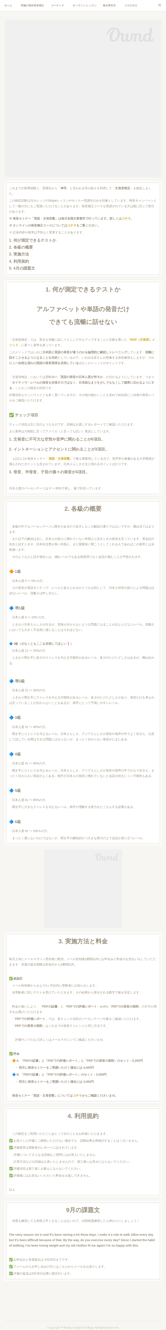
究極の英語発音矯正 (32, 5)
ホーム (8, 5)
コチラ (126, 218)
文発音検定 (130, 5)
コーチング (57, 5)
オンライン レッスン (85, 5)
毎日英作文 (109, 5)
